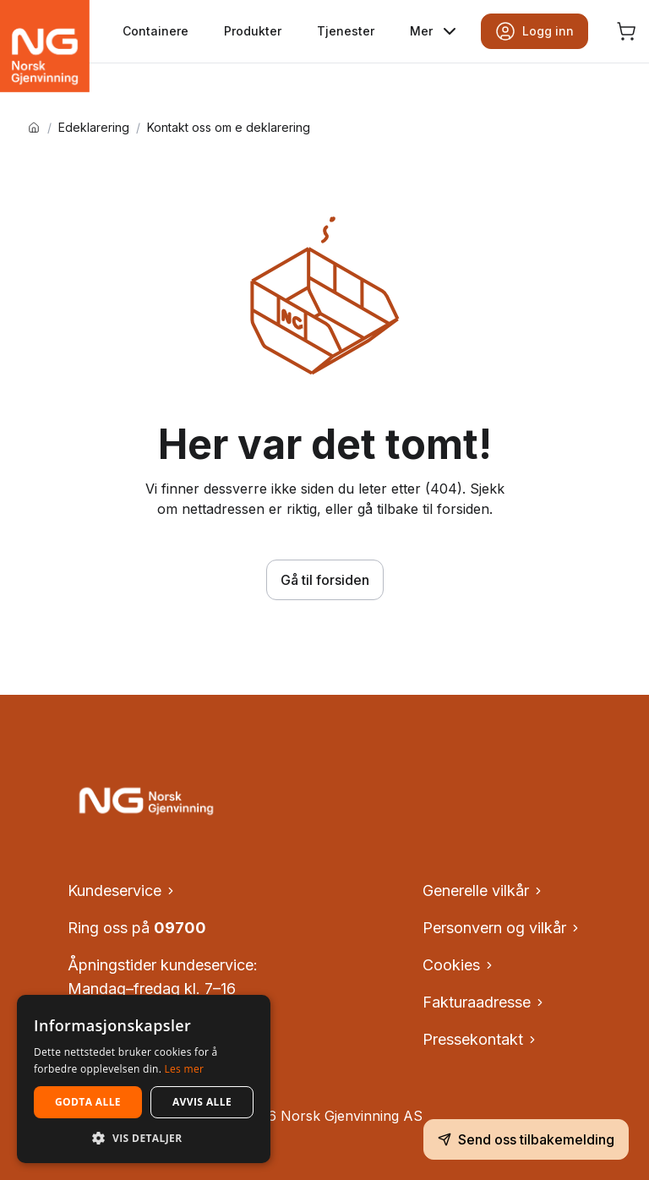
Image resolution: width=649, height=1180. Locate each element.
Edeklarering (93, 128)
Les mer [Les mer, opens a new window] (185, 1069)
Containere (155, 31)
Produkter (252, 31)
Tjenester (345, 31)
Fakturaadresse (484, 1002)
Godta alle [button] (88, 1102)
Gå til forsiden (325, 579)
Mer (435, 31)
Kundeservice (122, 890)
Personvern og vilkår (502, 928)
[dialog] (143, 1079)
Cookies (459, 965)
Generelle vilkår (483, 890)
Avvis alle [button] (202, 1102)
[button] (144, 1137)
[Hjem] (34, 128)
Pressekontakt (480, 1039)
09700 (180, 928)
